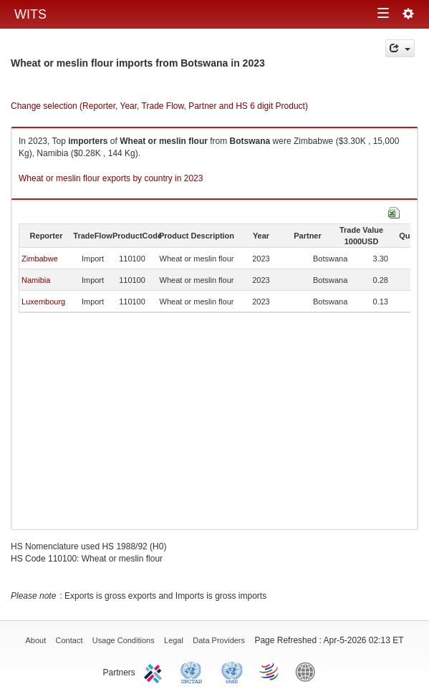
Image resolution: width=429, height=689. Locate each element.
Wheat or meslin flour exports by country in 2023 (111, 178)
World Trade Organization (270, 671)
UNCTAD (194, 671)
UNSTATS (232, 671)
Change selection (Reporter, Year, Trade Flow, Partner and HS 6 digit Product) (159, 106)
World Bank (308, 671)
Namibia (35, 280)
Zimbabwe (39, 258)
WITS (30, 14)
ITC (155, 671)
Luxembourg (43, 301)
